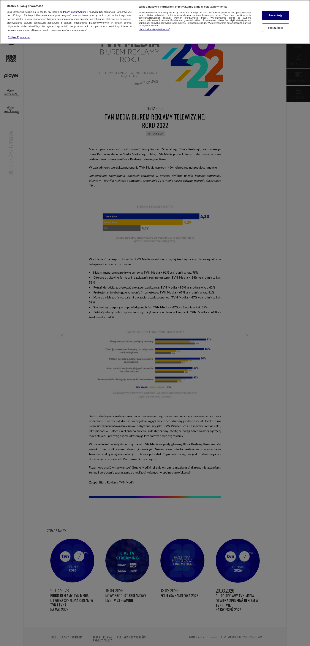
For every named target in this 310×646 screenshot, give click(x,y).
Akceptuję (275, 15)
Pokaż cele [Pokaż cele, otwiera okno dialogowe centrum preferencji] (275, 27)
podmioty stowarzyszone (73, 12)
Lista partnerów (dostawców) (154, 29)
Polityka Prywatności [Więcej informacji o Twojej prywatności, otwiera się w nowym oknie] (19, 37)
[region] (155, 22)
